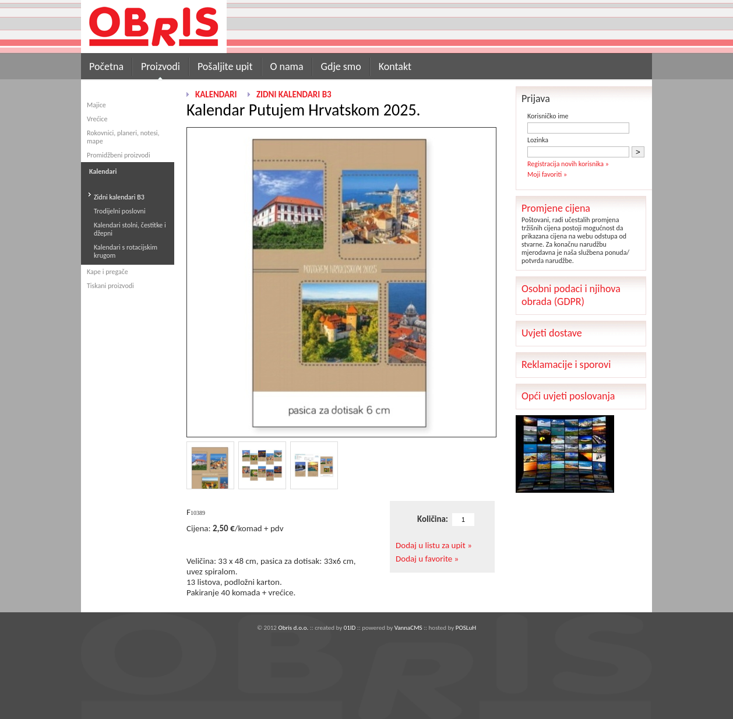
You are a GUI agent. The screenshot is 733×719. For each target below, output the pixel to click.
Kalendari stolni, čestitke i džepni (130, 229)
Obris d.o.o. (293, 628)
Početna (106, 66)
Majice (96, 105)
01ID (350, 628)
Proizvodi (160, 66)
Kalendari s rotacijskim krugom (125, 251)
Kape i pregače (107, 272)
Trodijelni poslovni (120, 211)
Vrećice (97, 119)
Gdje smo (341, 66)
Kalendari (216, 94)
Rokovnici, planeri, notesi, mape (123, 137)
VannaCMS (408, 628)
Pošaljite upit (225, 66)
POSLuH (466, 628)
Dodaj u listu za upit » (434, 545)
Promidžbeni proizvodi (118, 155)
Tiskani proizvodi (110, 286)
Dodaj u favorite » (427, 558)
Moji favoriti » (547, 174)
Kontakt (395, 66)
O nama (287, 66)
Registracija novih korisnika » (568, 164)
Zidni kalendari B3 (119, 197)
